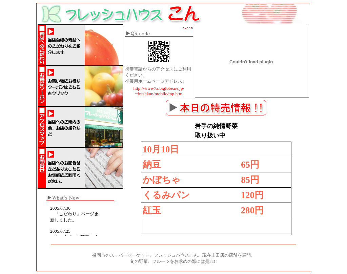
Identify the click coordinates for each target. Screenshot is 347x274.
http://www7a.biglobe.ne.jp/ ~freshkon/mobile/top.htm (159, 91)
